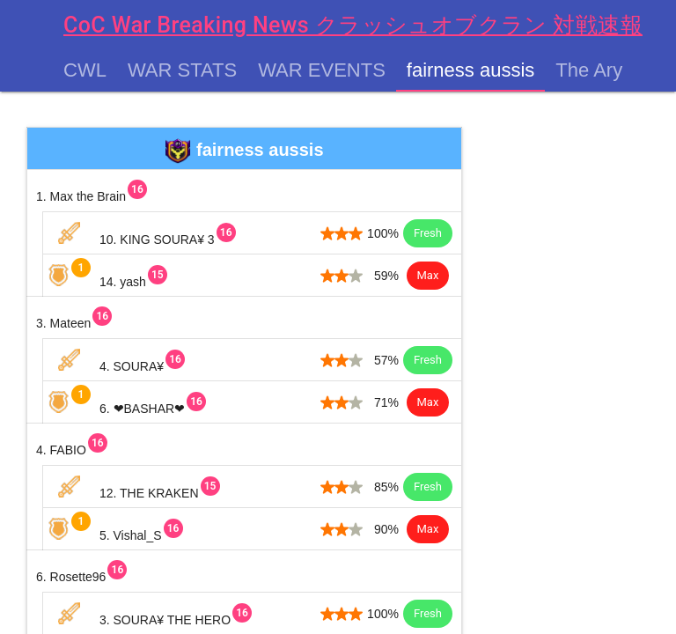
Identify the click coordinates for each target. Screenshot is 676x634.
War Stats (182, 70)
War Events (321, 70)
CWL (85, 70)
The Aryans (604, 70)
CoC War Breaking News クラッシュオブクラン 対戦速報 (353, 25)
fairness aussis (471, 70)
